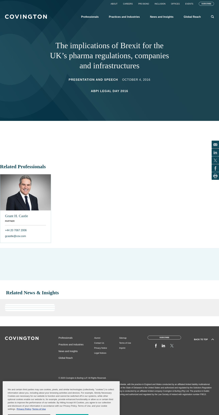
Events (189, 4)
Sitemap (123, 338)
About (114, 4)
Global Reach (66, 358)
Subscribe (206, 4)
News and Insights (68, 351)
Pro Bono (143, 4)
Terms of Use (125, 343)
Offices (175, 4)
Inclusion (160, 4)
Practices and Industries (71, 344)
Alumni (97, 338)
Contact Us (99, 343)
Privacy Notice (100, 348)
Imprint (122, 348)
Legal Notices (100, 353)
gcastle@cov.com (15, 236)
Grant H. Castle (16, 216)
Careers (128, 4)
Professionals (66, 337)
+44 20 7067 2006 (16, 230)
